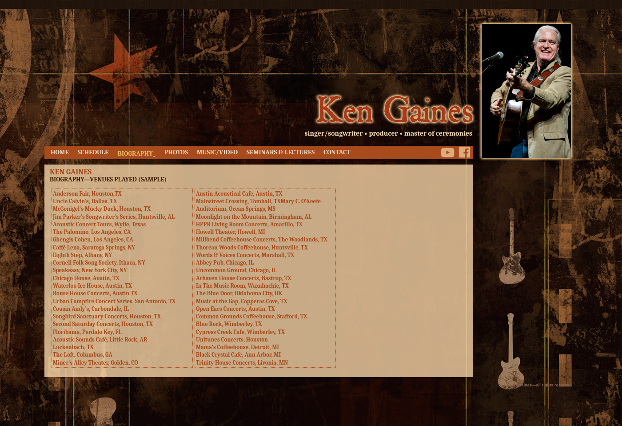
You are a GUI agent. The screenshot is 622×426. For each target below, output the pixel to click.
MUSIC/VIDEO (217, 152)
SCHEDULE (93, 152)
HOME (60, 152)
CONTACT (337, 152)
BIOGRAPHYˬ (136, 153)
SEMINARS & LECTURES (281, 152)
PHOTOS (176, 152)
